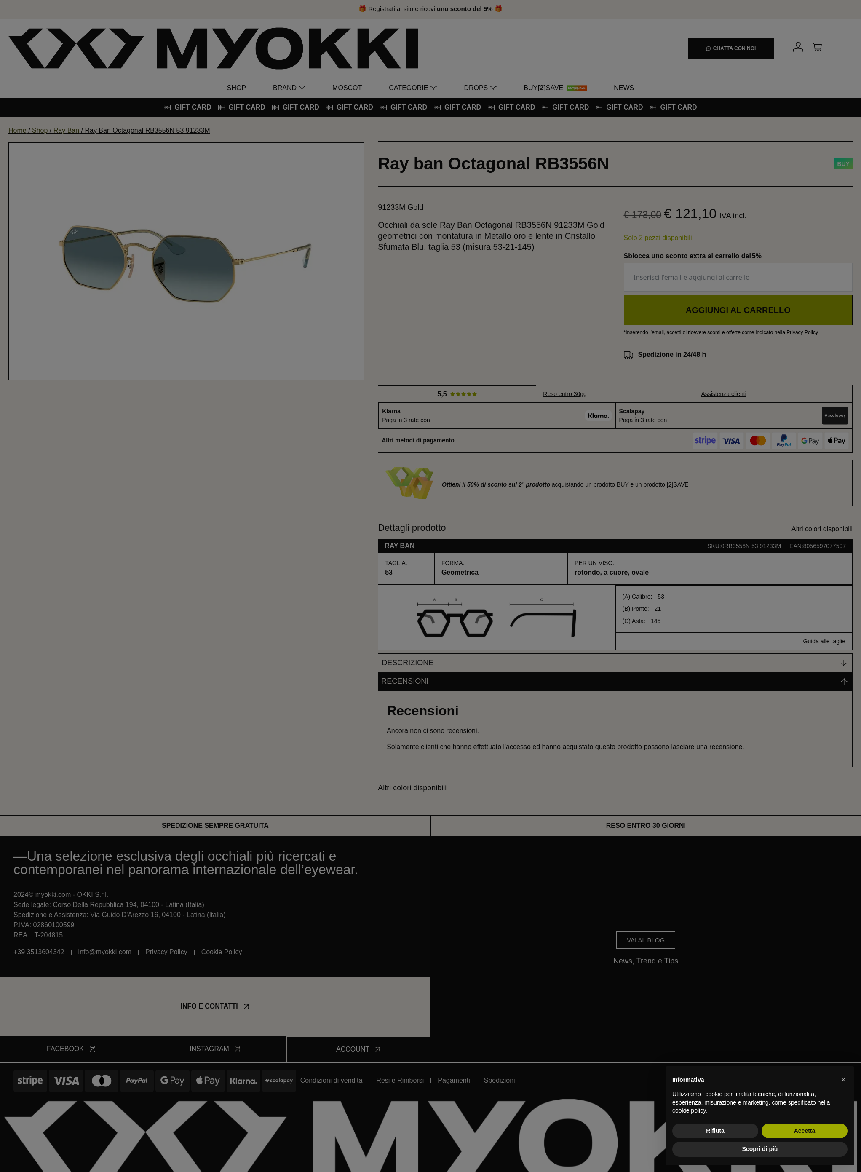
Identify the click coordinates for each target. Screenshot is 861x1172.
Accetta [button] (805, 1130)
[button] (843, 1079)
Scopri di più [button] (760, 1148)
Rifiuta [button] (715, 1130)
